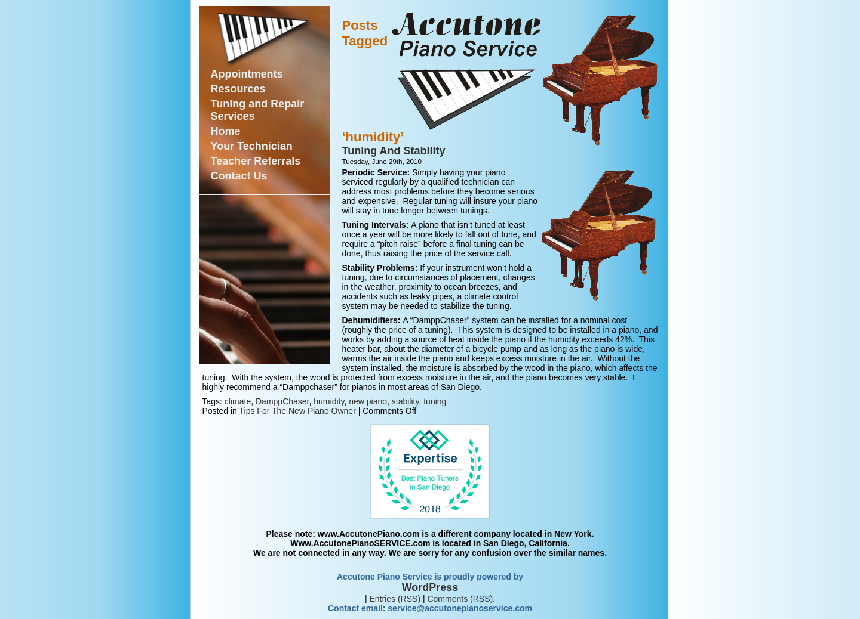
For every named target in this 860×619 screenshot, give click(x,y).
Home (226, 131)
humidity (329, 401)
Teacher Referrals (256, 161)
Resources (238, 89)
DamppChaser (282, 401)
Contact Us (239, 176)
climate (238, 401)
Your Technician (252, 146)
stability (405, 401)
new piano (368, 401)
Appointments (247, 74)
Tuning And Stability (394, 151)
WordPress (430, 587)
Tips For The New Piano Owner (297, 411)
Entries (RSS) (394, 598)
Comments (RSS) (460, 598)
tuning (434, 401)
